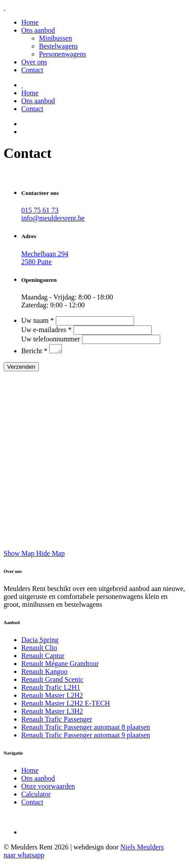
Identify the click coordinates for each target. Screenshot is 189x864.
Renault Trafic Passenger (56, 720)
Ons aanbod (38, 30)
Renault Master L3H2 (52, 712)
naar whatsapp (24, 856)
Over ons (34, 62)
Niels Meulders (142, 848)
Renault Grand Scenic (52, 680)
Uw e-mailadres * (46, 329)
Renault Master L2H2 (52, 696)
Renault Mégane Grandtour (60, 665)
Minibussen (55, 38)
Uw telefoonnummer (50, 339)
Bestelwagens (58, 46)
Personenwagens (62, 54)
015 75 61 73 (39, 210)
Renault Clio (39, 649)
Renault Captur (42, 657)
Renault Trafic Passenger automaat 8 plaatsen (85, 728)
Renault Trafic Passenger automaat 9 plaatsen (85, 736)
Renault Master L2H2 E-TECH (65, 704)
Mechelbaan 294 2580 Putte (44, 258)
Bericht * (34, 352)
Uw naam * (37, 320)
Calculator (36, 795)
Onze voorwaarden (48, 787)
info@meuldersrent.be (53, 218)
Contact (32, 70)
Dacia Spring (39, 641)
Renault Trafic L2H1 (50, 688)
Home (30, 22)
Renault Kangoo (44, 673)
